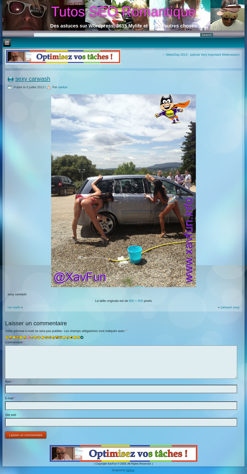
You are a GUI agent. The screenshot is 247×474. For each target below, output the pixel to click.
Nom (9, 381)
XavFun (130, 470)
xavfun (62, 87)
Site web (10, 415)
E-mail (10, 398)
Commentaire (14, 342)
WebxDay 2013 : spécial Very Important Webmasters (201, 54)
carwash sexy (230, 307)
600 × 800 (136, 301)
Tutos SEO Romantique (123, 11)
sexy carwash (32, 78)
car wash (14, 307)
